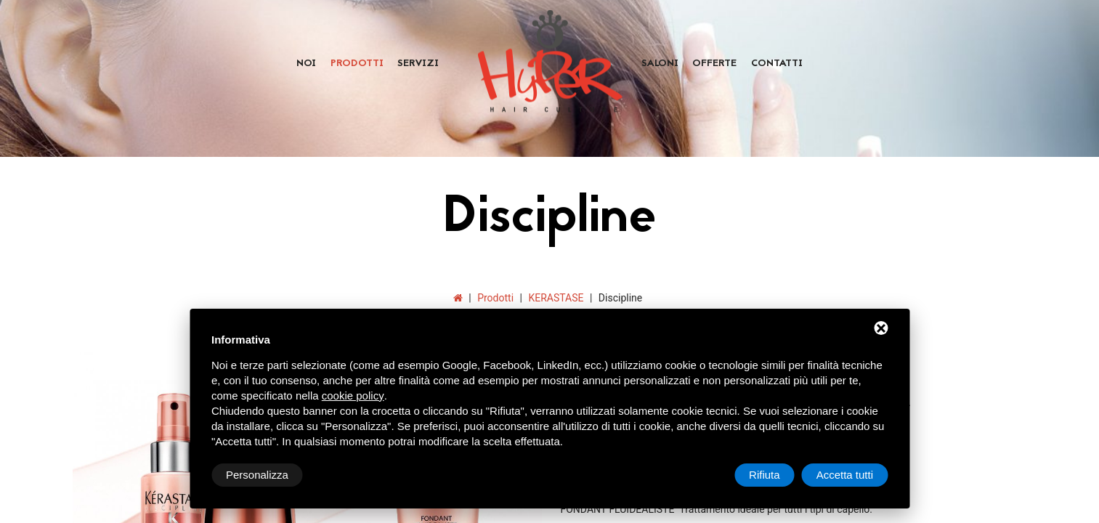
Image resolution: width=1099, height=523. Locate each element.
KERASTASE (555, 298)
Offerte (714, 63)
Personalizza (257, 475)
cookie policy (353, 395)
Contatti (777, 63)
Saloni (659, 63)
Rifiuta (764, 475)
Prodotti (357, 63)
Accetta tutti (844, 475)
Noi (306, 63)
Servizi (418, 63)
